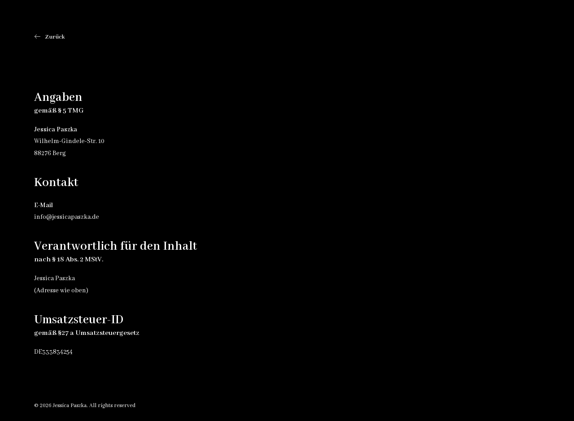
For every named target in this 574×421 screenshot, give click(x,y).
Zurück (50, 37)
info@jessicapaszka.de (66, 217)
